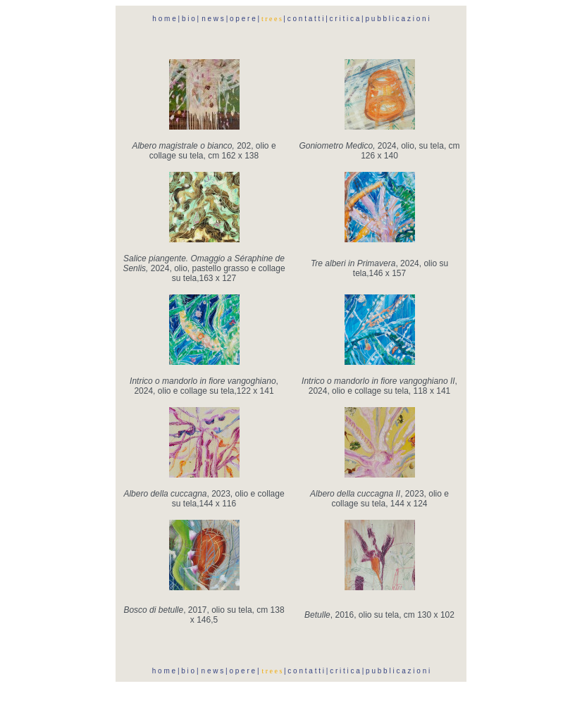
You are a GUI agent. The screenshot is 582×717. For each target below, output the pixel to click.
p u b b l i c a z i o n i (397, 19)
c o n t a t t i (304, 19)
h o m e (165, 19)
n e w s (213, 19)
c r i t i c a (344, 19)
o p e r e (242, 19)
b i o (188, 19)
